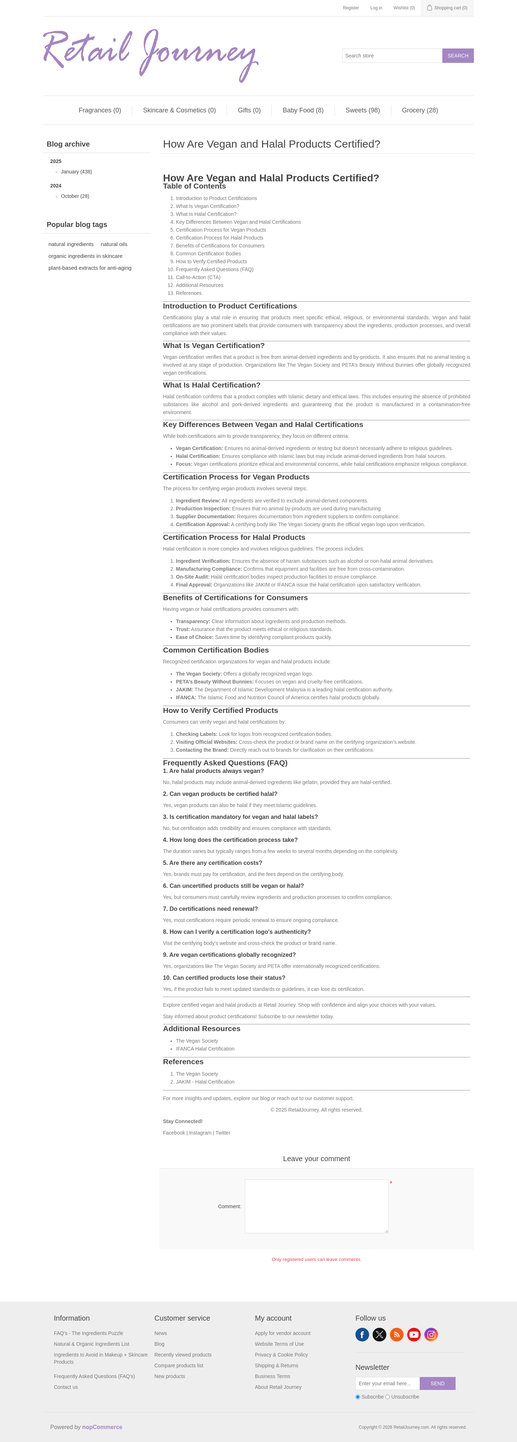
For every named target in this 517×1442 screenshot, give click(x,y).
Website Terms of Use (279, 1344)
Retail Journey (279, 1005)
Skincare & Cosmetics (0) (179, 110)
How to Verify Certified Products (211, 261)
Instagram (200, 1133)
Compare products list (178, 1365)
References (189, 293)
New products (169, 1376)
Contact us (66, 1387)
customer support (332, 1098)
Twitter (222, 1133)
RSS (397, 1334)
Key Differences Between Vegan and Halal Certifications (238, 222)
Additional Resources (199, 285)
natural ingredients (71, 244)
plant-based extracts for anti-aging (89, 268)
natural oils (114, 244)
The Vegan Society (197, 1041)
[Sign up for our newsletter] (387, 1383)
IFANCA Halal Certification (205, 1049)
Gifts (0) (249, 110)
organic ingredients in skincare (85, 256)
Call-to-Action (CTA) (198, 277)
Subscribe (269, 1016)
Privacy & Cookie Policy (281, 1355)
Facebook (174, 1133)
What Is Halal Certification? (206, 214)
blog (265, 1098)
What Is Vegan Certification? (207, 206)
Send (438, 1383)
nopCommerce (102, 1427)
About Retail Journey (278, 1387)
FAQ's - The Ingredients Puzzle (88, 1333)
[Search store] (392, 55)
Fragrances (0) (100, 110)
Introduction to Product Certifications (216, 198)
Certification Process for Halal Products (220, 238)
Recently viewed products (183, 1355)
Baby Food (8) (303, 110)
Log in (376, 7)
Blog (159, 1344)
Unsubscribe (405, 1397)
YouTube (414, 1334)
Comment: (229, 1206)
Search (458, 56)
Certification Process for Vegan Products (221, 230)
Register (351, 7)
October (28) (75, 196)
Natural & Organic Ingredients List (91, 1344)
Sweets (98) (363, 110)
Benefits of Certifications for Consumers (220, 246)
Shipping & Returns (276, 1365)
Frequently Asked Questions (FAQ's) (94, 1376)
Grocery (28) (420, 110)
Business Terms (272, 1376)
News (160, 1333)
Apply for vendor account (283, 1333)
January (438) (76, 172)
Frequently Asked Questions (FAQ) (214, 269)
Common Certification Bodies (208, 253)
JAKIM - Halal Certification (205, 1082)
